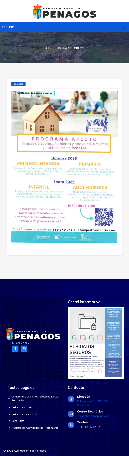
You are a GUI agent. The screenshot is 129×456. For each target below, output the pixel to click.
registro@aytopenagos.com (93, 416)
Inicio (47, 48)
